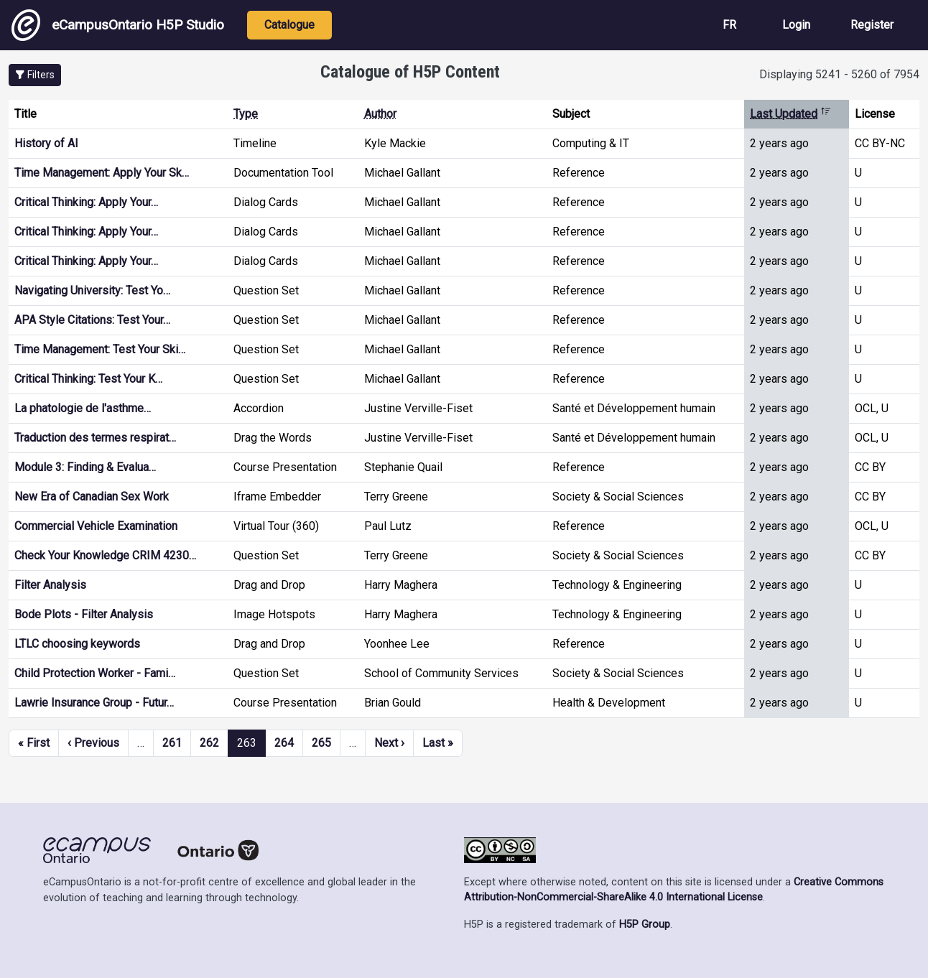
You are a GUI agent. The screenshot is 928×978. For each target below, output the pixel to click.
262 (209, 743)
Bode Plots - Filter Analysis (83, 614)
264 (284, 743)
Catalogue (289, 25)
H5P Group (644, 924)
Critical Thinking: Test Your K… (88, 379)
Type (245, 114)
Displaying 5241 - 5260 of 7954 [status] (839, 74)
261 (172, 743)
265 (321, 743)
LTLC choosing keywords (77, 644)
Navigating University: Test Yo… (92, 290)
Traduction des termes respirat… (95, 437)
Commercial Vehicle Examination (95, 526)
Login (796, 25)
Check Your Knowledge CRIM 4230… (105, 555)
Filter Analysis (50, 585)
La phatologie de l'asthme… (82, 408)
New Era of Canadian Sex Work (91, 496)
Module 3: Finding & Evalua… (85, 467)
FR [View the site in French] (729, 25)
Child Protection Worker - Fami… (94, 673)
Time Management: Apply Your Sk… (101, 173)
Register (872, 25)
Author (380, 114)
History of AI (46, 143)
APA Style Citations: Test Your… (92, 320)
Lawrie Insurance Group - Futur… (94, 702)
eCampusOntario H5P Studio (117, 25)
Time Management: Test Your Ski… (99, 349)
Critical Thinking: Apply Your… (86, 202)
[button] (35, 75)
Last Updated (790, 114)
